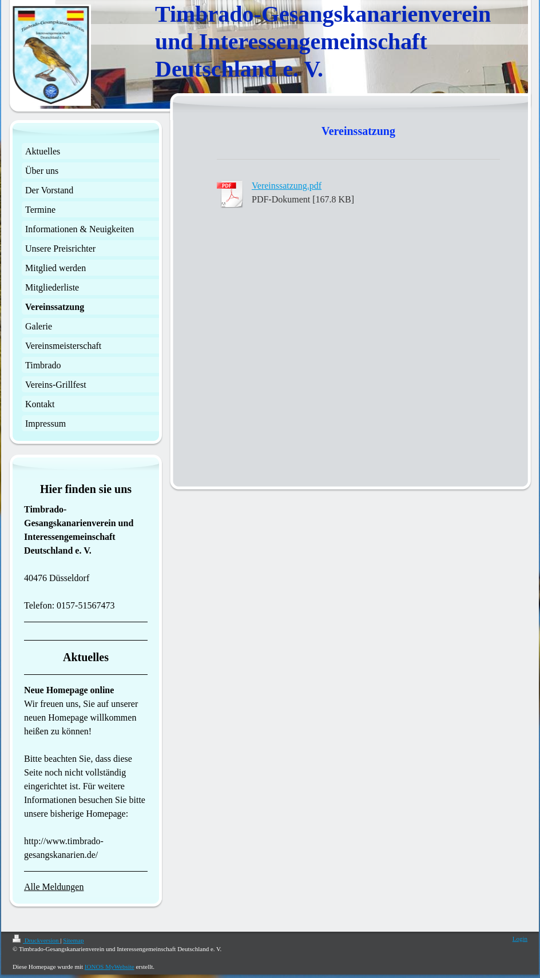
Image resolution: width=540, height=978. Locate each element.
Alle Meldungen (54, 887)
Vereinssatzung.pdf (286, 185)
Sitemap (73, 940)
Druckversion (36, 940)
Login (520, 938)
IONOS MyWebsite (109, 966)
